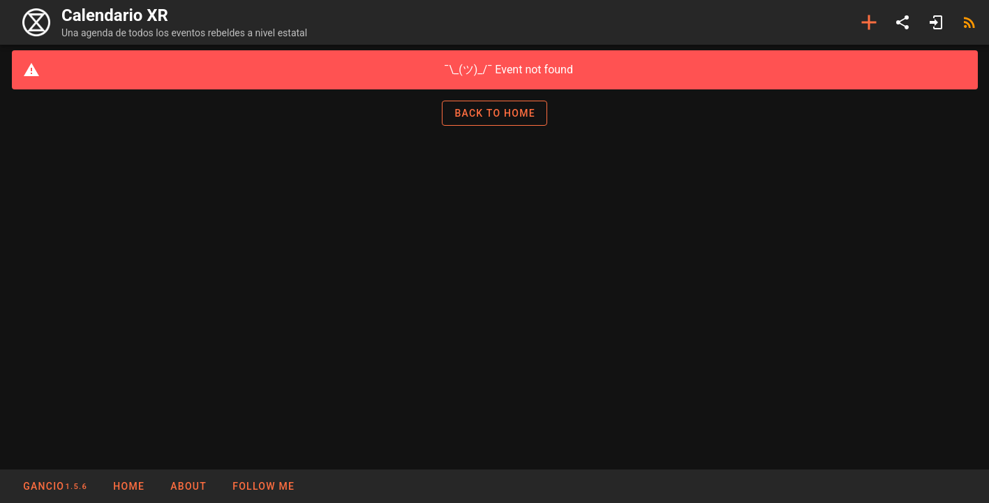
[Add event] (869, 22)
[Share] (902, 22)
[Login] (936, 22)
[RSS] (969, 22)
